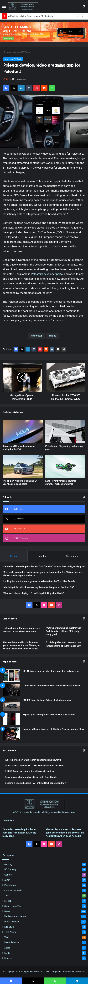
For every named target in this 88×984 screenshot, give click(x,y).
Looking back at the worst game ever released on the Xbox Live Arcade (39, 581)
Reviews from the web (15, 916)
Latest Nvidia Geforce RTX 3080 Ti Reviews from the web (51, 685)
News (7, 911)
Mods (7, 953)
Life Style (9, 927)
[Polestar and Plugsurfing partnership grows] (65, 431)
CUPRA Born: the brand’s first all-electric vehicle (47, 700)
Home (7, 52)
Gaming (8, 864)
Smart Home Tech (13, 906)
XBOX (7, 880)
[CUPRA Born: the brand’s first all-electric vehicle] (11, 704)
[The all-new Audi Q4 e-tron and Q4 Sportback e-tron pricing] (23, 466)
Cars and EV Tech (21, 52)
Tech (6, 895)
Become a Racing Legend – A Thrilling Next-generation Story (53, 729)
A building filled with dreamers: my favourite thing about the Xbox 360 (38, 587)
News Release (11, 942)
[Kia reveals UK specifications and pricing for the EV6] (23, 431)
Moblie (7, 900)
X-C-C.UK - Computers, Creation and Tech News (63, 971)
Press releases (11, 921)
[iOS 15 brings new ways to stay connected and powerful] (11, 675)
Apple (7, 947)
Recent (14, 556)
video (53, 335)
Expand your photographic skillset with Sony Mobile (49, 714)
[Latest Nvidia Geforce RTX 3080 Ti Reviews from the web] (11, 690)
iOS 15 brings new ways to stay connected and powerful (51, 671)
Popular (42, 556)
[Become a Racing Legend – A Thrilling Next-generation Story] (11, 733)
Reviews (8, 958)
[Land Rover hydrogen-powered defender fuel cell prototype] (65, 466)
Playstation (10, 885)
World (7, 937)
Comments (72, 556)
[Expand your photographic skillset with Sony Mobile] (11, 719)
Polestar (37, 335)
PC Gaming (10, 869)
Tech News (10, 932)
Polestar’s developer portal (47, 274)
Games (8, 874)
